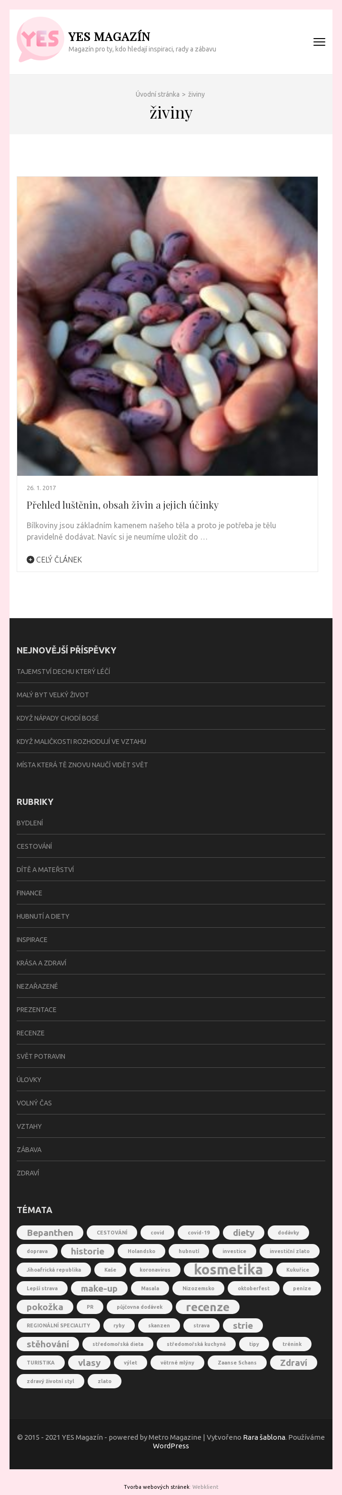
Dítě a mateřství (45, 869)
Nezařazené (37, 986)
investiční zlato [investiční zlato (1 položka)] (290, 1251)
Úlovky (29, 1080)
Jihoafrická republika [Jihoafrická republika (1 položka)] (54, 1270)
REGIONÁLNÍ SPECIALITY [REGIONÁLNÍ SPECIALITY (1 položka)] (58, 1325)
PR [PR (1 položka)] (90, 1307)
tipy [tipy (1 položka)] (254, 1344)
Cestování (34, 846)
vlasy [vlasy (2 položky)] (89, 1362)
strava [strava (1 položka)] (201, 1325)
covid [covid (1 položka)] (157, 1232)
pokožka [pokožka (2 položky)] (45, 1307)
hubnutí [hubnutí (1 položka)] (189, 1251)
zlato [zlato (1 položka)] (104, 1381)
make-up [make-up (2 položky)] (99, 1288)
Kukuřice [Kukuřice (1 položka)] (297, 1270)
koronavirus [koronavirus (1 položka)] (155, 1270)
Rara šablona (264, 1437)
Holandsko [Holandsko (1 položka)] (141, 1251)
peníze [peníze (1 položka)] (302, 1288)
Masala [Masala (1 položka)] (150, 1288)
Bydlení (30, 823)
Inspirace (32, 939)
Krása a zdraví (41, 963)
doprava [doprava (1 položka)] (37, 1251)
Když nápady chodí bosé (58, 718)
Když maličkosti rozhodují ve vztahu (81, 741)
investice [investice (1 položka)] (234, 1251)
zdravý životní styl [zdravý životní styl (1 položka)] (50, 1381)
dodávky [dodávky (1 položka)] (288, 1232)
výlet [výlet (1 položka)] (130, 1362)
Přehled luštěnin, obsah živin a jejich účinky (123, 504)
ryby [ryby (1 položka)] (119, 1325)
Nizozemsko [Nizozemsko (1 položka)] (198, 1288)
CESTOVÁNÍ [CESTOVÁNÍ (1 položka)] (112, 1232)
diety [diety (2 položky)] (243, 1232)
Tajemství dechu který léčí (63, 671)
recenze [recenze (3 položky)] (208, 1307)
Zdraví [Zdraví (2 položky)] (293, 1362)
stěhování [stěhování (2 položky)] (48, 1344)
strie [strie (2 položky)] (243, 1325)
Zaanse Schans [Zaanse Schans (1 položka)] (237, 1362)
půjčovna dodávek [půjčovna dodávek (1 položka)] (139, 1307)
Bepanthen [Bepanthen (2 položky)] (50, 1232)
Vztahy (29, 1126)
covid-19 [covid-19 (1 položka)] (199, 1232)
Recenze (31, 1033)
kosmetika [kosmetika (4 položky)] (228, 1270)
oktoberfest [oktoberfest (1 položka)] (254, 1288)
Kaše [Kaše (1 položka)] (110, 1270)
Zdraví (28, 1173)
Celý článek (54, 559)
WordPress (171, 1446)
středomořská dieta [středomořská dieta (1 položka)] (117, 1344)
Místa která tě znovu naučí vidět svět (82, 765)
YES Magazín (110, 36)
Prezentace (37, 1009)
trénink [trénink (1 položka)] (292, 1344)
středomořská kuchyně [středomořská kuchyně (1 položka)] (196, 1344)
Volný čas (34, 1103)
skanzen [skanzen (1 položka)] (159, 1325)
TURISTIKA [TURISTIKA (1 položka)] (41, 1362)
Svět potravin (41, 1056)
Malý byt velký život (53, 695)
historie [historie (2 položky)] (87, 1251)
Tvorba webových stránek (157, 1487)
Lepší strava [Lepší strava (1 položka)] (42, 1288)
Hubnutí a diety (43, 916)
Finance (29, 893)
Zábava (29, 1150)
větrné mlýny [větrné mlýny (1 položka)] (177, 1362)
